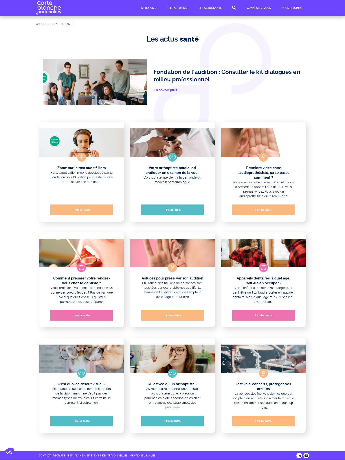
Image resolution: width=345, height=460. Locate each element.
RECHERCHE (234, 8)
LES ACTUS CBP (178, 7)
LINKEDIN (299, 455)
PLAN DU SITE (83, 455)
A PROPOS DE (149, 7)
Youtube (306, 455)
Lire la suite (81, 210)
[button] (9, 452)
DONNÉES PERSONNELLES (110, 455)
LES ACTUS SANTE (210, 7)
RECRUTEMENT (62, 455)
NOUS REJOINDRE (292, 7)
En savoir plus (165, 90)
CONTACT (45, 455)
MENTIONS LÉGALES (142, 455)
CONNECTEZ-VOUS (259, 7)
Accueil (41, 24)
